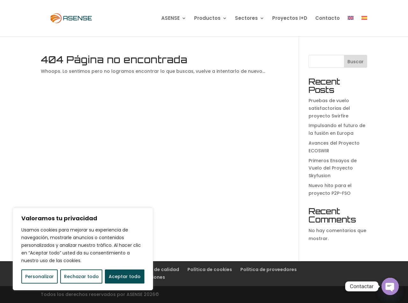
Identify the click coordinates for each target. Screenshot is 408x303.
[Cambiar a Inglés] (350, 26)
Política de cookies (209, 269)
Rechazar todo (81, 276)
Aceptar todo (125, 276)
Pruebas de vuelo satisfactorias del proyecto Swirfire (329, 108)
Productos (207, 18)
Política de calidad (157, 269)
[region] (83, 249)
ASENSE (170, 18)
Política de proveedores (268, 269)
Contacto (327, 18)
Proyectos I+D (289, 18)
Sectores (246, 18)
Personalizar (39, 276)
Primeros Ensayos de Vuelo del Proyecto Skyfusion (333, 168)
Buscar (355, 61)
